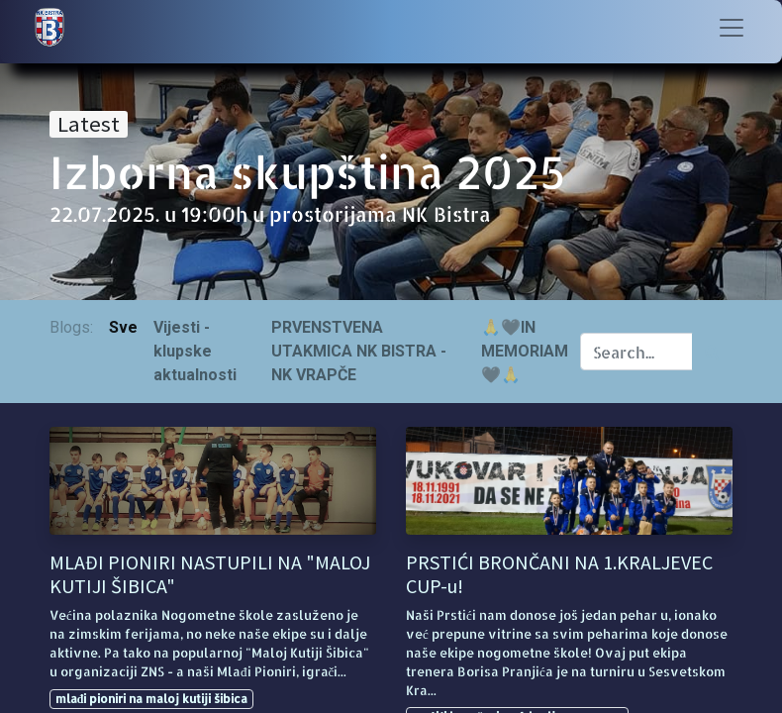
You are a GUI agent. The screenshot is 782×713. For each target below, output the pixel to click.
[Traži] (712, 351)
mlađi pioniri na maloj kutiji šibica (151, 698)
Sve (123, 327)
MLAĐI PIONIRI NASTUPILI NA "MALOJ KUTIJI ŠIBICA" (209, 574)
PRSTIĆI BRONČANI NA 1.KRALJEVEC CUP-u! (559, 574)
